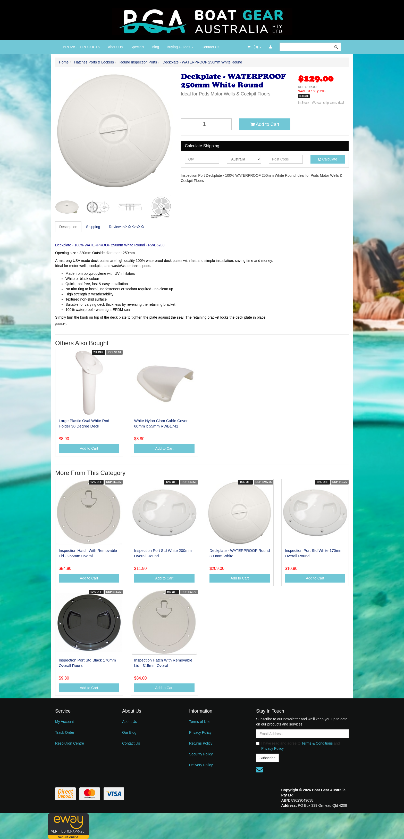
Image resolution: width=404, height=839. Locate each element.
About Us (115, 47)
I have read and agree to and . (298, 746)
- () (254, 47)
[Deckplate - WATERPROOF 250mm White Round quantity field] (206, 124)
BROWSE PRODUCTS (81, 47)
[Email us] (259, 769)
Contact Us (210, 47)
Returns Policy (200, 743)
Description (68, 227)
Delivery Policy (201, 765)
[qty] (202, 159)
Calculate (327, 159)
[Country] (244, 159)
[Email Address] (302, 733)
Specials (137, 47)
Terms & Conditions (317, 743)
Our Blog (129, 732)
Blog (155, 47)
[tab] (68, 226)
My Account (64, 722)
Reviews (126, 227)
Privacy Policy (200, 732)
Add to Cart (264, 124)
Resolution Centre (69, 743)
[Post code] (286, 159)
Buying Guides (180, 47)
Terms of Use (199, 722)
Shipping (93, 227)
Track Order (64, 732)
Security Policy (201, 754)
